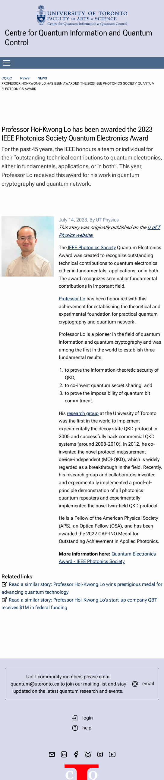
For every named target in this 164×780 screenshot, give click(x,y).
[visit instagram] (100, 754)
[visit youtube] (112, 754)
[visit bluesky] (88, 754)
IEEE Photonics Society (91, 247)
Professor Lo (72, 299)
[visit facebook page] (76, 754)
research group (83, 413)
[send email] (51, 754)
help (86, 728)
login (87, 718)
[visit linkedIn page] (64, 754)
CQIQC (7, 78)
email (148, 683)
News (25, 78)
